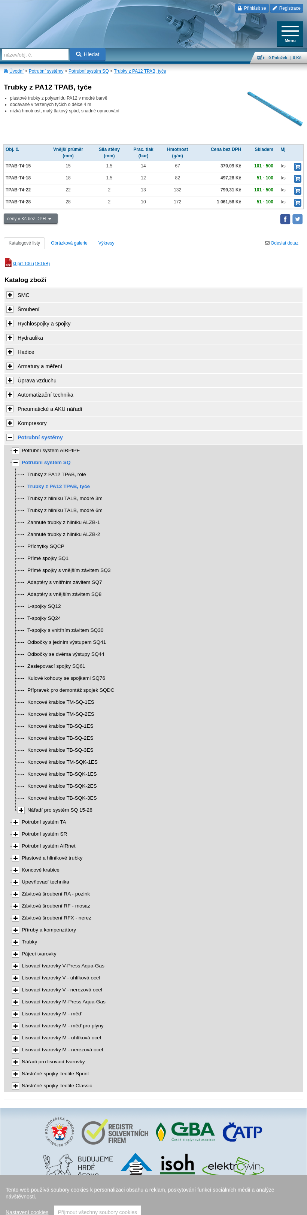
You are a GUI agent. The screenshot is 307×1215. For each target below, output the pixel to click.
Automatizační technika (45, 395)
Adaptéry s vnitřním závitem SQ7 (64, 582)
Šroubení (28, 309)
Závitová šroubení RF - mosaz (56, 906)
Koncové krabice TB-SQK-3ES (62, 798)
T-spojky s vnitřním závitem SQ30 (65, 630)
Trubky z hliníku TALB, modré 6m (65, 510)
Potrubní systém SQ (89, 71)
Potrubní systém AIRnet (48, 846)
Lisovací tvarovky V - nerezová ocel (62, 990)
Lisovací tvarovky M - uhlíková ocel (61, 1037)
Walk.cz (172, 1194)
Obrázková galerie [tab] (69, 243)
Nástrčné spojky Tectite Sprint (55, 1073)
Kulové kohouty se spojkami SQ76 (66, 678)
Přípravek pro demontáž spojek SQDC (70, 690)
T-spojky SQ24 (44, 618)
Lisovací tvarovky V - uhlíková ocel (61, 978)
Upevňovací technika (45, 882)
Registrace (287, 8)
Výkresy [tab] (106, 243)
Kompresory (32, 423)
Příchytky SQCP (45, 546)
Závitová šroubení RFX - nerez (56, 918)
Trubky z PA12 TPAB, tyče (140, 71)
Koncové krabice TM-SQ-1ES (60, 702)
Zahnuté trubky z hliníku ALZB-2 (63, 534)
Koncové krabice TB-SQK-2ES (62, 786)
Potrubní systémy (46, 71)
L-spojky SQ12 (44, 606)
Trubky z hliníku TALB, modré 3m (65, 498)
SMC (24, 295)
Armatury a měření (40, 366)
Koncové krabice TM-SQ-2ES (60, 714)
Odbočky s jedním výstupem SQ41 (66, 642)
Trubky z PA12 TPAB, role (56, 474)
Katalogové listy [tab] (24, 243)
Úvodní (16, 71)
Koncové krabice (41, 870)
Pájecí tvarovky (39, 954)
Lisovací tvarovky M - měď (51, 1013)
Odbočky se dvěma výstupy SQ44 (65, 654)
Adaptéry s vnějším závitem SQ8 (64, 594)
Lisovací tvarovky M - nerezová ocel (62, 1049)
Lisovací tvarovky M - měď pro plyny (63, 1025)
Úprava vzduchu (37, 381)
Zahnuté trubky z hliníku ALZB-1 (63, 522)
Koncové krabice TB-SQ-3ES (60, 750)
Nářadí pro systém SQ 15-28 (59, 810)
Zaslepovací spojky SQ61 (56, 666)
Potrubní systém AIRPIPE (51, 450)
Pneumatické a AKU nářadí (50, 409)
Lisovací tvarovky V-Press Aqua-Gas (63, 966)
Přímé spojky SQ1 (48, 558)
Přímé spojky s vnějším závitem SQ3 (68, 570)
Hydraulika (30, 338)
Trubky (29, 942)
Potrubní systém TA (44, 822)
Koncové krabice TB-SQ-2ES (60, 738)
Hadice (26, 352)
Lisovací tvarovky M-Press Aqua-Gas (64, 1002)
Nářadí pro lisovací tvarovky (53, 1061)
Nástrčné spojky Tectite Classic (57, 1085)
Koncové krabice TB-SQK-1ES (62, 774)
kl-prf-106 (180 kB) (27, 263)
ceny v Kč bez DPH (27, 218)
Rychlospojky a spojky (44, 324)
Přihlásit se (252, 8)
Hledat (88, 54)
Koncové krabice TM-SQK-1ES (62, 762)
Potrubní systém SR (44, 834)
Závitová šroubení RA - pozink (56, 894)
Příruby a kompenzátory (49, 930)
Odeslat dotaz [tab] (281, 243)
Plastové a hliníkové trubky (52, 858)
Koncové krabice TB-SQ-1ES (60, 726)
